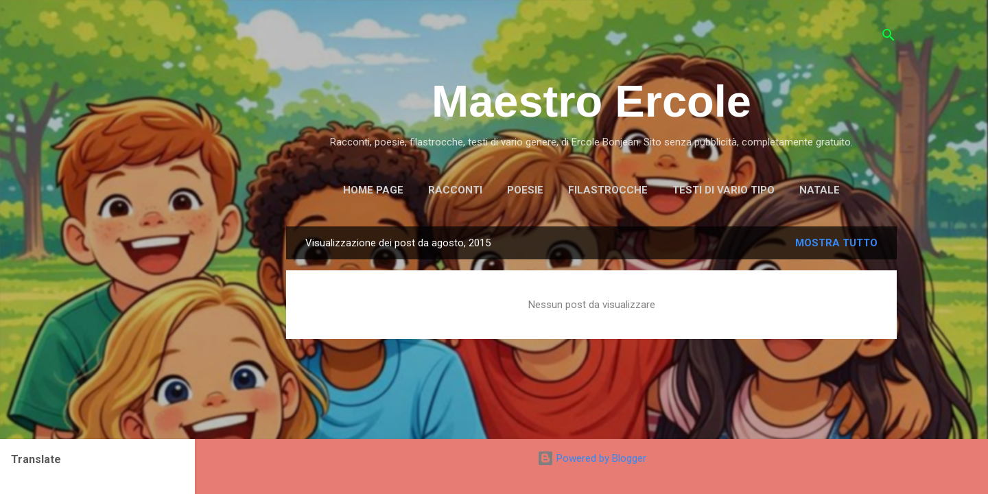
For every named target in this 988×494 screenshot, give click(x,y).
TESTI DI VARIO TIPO (723, 190)
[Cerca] (888, 37)
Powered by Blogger (591, 458)
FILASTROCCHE (608, 190)
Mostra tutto (836, 243)
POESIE (525, 190)
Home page (373, 190)
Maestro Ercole (591, 101)
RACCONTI (455, 190)
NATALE (819, 190)
